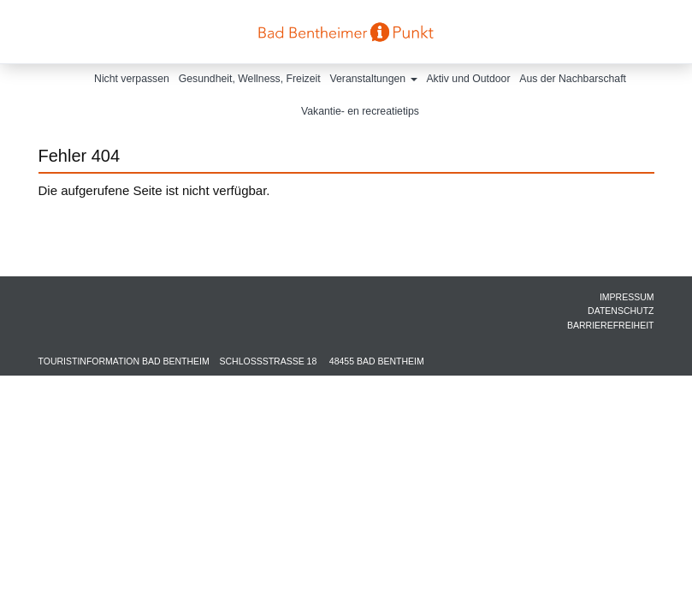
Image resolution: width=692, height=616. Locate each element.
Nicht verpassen (131, 79)
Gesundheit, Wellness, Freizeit (250, 79)
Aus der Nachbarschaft (572, 79)
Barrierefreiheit (610, 325)
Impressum (627, 297)
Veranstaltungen (373, 79)
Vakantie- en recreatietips (360, 111)
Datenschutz (621, 310)
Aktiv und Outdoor (468, 79)
